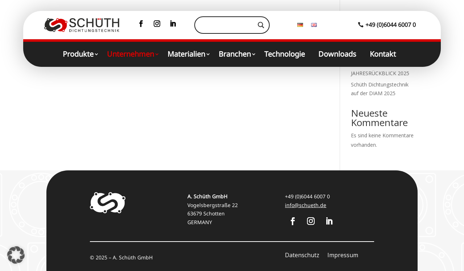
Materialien (186, 55)
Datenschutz (302, 255)
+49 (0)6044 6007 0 (390, 25)
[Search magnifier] (261, 25)
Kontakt (383, 55)
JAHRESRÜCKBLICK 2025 (380, 73)
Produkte (78, 55)
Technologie (284, 55)
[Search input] (228, 25)
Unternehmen (130, 55)
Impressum (342, 255)
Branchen (235, 55)
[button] (16, 255)
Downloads (337, 55)
